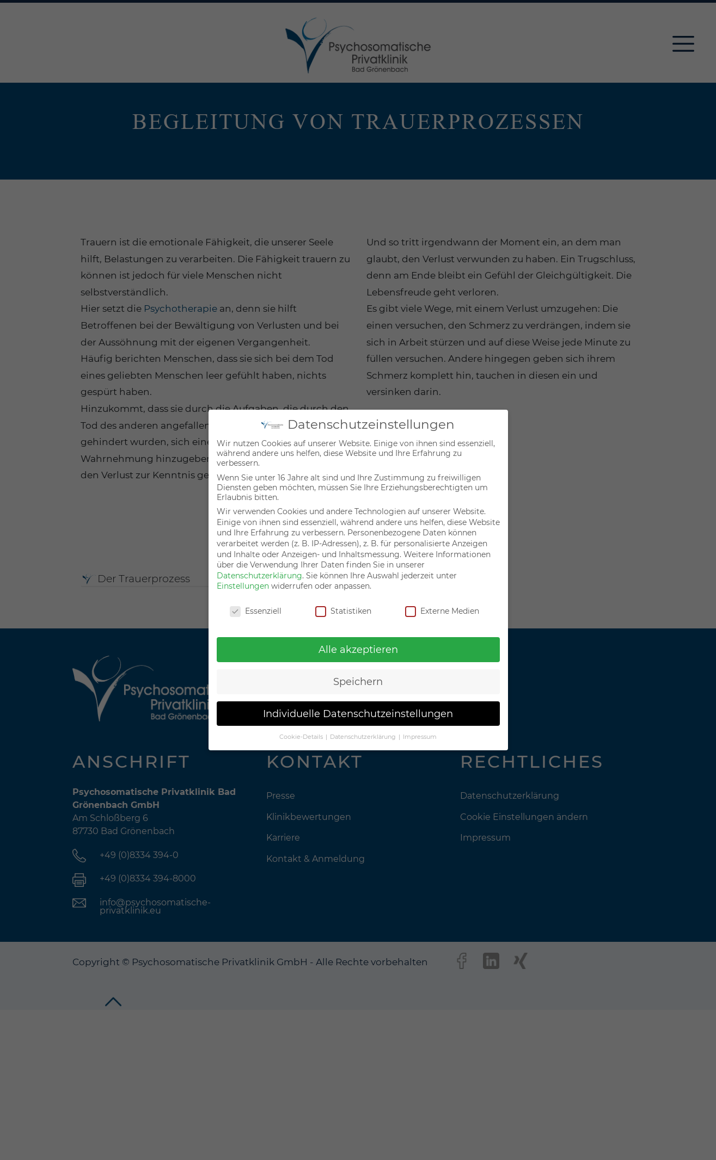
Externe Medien (442, 611)
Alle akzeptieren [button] (358, 649)
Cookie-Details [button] (302, 737)
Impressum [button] (420, 737)
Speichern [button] (358, 681)
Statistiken (343, 611)
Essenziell (255, 611)
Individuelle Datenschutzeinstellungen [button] (358, 713)
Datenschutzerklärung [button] (363, 737)
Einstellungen (243, 586)
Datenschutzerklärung (259, 576)
